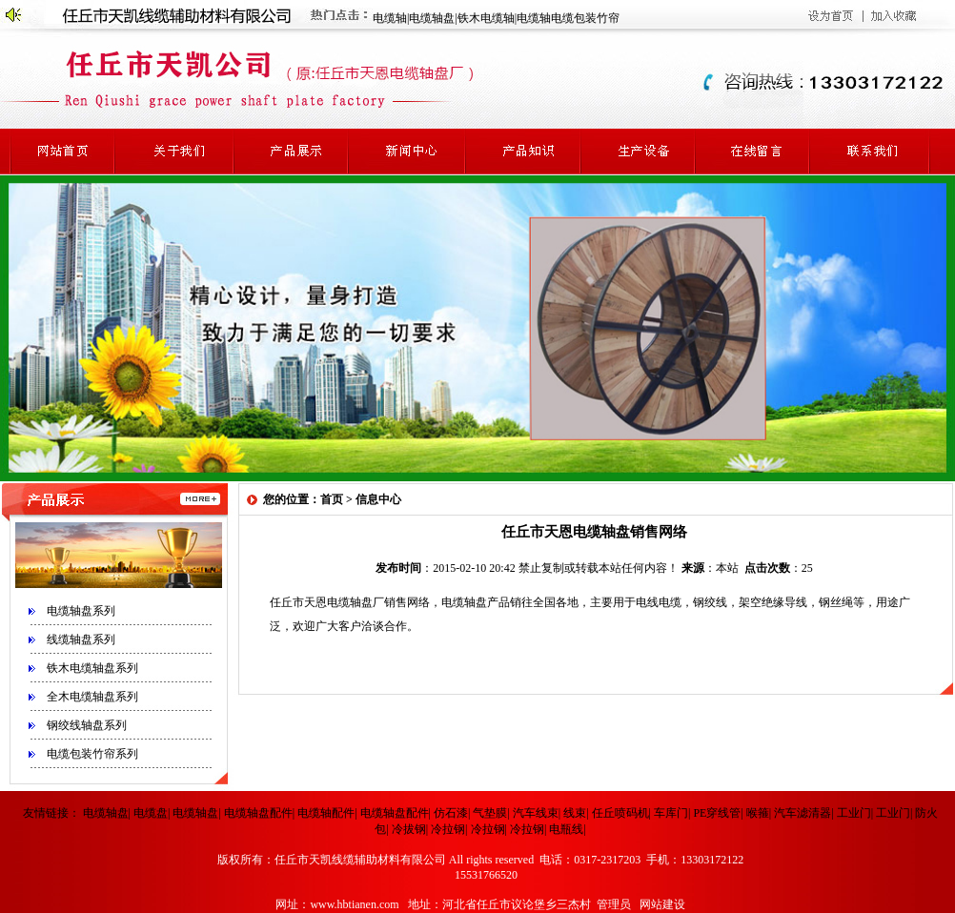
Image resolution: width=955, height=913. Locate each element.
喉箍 (757, 813)
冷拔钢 (409, 829)
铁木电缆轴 (486, 18)
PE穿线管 (717, 813)
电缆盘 (150, 813)
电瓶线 (566, 829)
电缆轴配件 (326, 813)
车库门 (671, 813)
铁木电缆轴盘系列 (92, 668)
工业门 (854, 813)
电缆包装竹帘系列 (92, 754)
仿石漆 (451, 813)
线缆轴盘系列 (81, 639)
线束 (574, 813)
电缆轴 (390, 18)
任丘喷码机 (620, 813)
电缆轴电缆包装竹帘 (568, 18)
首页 (331, 499)
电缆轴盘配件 (258, 813)
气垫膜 (490, 813)
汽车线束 (536, 813)
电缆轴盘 (432, 18)
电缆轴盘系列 (81, 611)
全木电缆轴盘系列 (92, 696)
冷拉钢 (448, 829)
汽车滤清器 (802, 813)
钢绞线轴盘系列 (87, 725)
